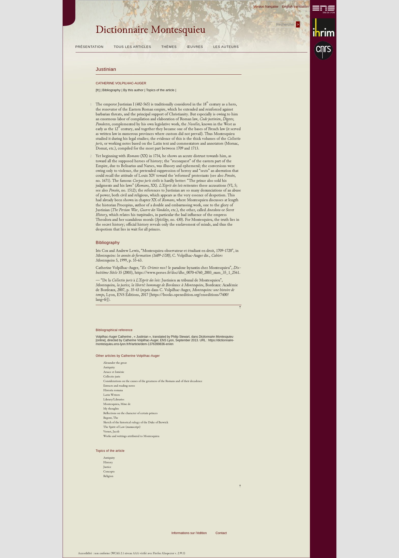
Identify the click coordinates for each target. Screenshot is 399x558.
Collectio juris (111, 376)
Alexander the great (115, 363)
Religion (108, 476)
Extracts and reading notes (119, 386)
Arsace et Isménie (113, 372)
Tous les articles (132, 47)
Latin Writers (111, 395)
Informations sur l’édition (189, 533)
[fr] (97, 90)
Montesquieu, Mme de (117, 404)
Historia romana (113, 390)
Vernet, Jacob (111, 431)
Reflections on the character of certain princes (130, 413)
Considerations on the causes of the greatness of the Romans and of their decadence (152, 381)
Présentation (89, 47)
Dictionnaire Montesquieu (150, 29)
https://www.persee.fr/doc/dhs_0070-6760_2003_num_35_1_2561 (187, 273)
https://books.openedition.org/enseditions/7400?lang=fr (162, 297)
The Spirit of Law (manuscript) (121, 427)
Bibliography (111, 90)
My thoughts (111, 408)
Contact (221, 533)
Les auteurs (226, 47)
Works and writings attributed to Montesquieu (131, 436)
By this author (133, 90)
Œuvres (195, 47)
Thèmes (169, 47)
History (108, 462)
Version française (265, 6)
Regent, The (110, 418)
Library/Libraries (113, 399)
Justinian (106, 69)
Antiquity (109, 367)
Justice (107, 467)
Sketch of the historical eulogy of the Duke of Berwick (135, 422)
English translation (295, 6)
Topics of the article (160, 90)
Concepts (109, 471)
